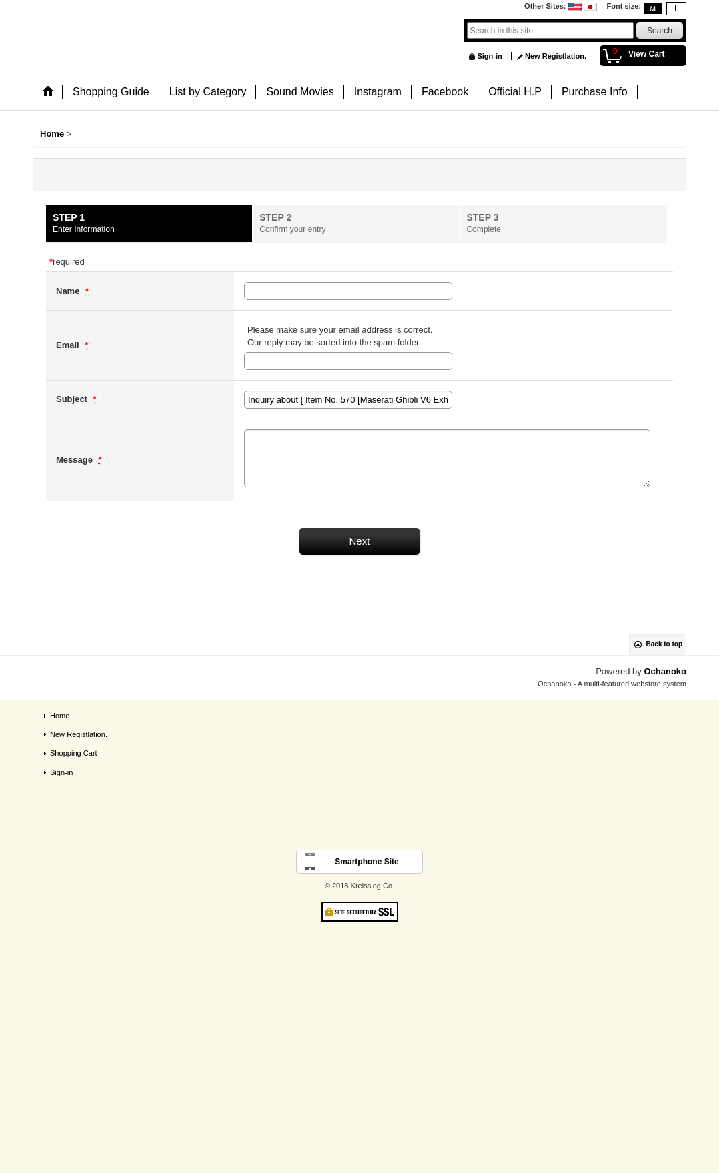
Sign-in (489, 56)
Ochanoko (665, 671)
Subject (73, 399)
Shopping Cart (73, 753)
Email (68, 345)
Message (75, 460)
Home (59, 716)
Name (69, 291)
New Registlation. (555, 56)
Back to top (664, 644)
